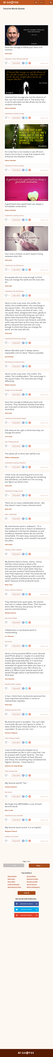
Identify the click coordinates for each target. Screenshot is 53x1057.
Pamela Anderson (11, 787)
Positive (15, 166)
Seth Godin (8, 544)
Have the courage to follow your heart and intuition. (23, 48)
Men (6, 618)
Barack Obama (31, 876)
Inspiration (8, 550)
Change (23, 338)
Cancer (7, 590)
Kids (6, 442)
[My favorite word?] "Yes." (16, 783)
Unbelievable (13, 514)
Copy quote (16, 63)
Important (19, 590)
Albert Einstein (12, 876)
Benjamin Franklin (32, 879)
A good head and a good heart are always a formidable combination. (24, 205)
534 (9, 422)
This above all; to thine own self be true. (22, 453)
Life (14, 265)
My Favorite (8, 641)
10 (8, 742)
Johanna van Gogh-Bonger (14, 766)
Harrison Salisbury (11, 733)
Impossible (19, 815)
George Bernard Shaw (14, 887)
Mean (6, 514)
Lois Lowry (8, 436)
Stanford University (22, 59)
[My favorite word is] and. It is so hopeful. (23, 827)
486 (9, 118)
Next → (39, 866)
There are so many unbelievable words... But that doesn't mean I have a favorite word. (25, 504)
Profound (12, 590)
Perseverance (17, 362)
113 (9, 63)
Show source (44, 63)
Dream (13, 684)
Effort (13, 550)
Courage (21, 113)
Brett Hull (8, 509)
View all (26, 893)
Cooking (11, 738)
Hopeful (7, 836)
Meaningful (18, 390)
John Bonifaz (9, 357)
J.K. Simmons (9, 636)
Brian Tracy (8, 585)
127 (9, 220)
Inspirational (8, 113)
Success (21, 215)
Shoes (10, 618)
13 (8, 820)
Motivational (19, 265)
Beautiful (7, 684)
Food (6, 738)
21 (8, 446)
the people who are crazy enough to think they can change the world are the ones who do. (24, 279)
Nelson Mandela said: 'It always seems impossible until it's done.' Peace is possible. (24, 351)
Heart (14, 59)
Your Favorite (14, 836)
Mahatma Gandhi (32, 882)
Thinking (10, 442)
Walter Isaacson (10, 385)
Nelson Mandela (10, 108)
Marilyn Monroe (32, 884)
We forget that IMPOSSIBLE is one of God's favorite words (23, 805)
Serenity (11, 771)
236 (9, 269)
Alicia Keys (8, 705)
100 (9, 467)
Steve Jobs (8, 53)
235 (9, 343)
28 (8, 495)
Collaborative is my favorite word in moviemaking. (20, 631)
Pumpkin (17, 738)
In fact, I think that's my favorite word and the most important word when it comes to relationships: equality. (25, 698)
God (14, 815)
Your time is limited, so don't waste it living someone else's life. (24, 255)
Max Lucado (9, 810)
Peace (6, 771)
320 (9, 170)
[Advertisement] (26, 17)
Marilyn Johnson (10, 613)
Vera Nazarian (9, 679)
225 (9, 295)
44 (8, 394)
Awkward (19, 550)
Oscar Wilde (11, 882)
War (23, 362)
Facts (19, 710)
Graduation (8, 59)
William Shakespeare (12, 457)
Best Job (16, 442)
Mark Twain (11, 879)
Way (16, 771)
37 (8, 366)
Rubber (15, 618)
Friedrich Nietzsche (13, 884)
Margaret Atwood (11, 831)
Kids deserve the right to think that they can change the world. (24, 431)
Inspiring (15, 113)
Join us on (27, 904)
